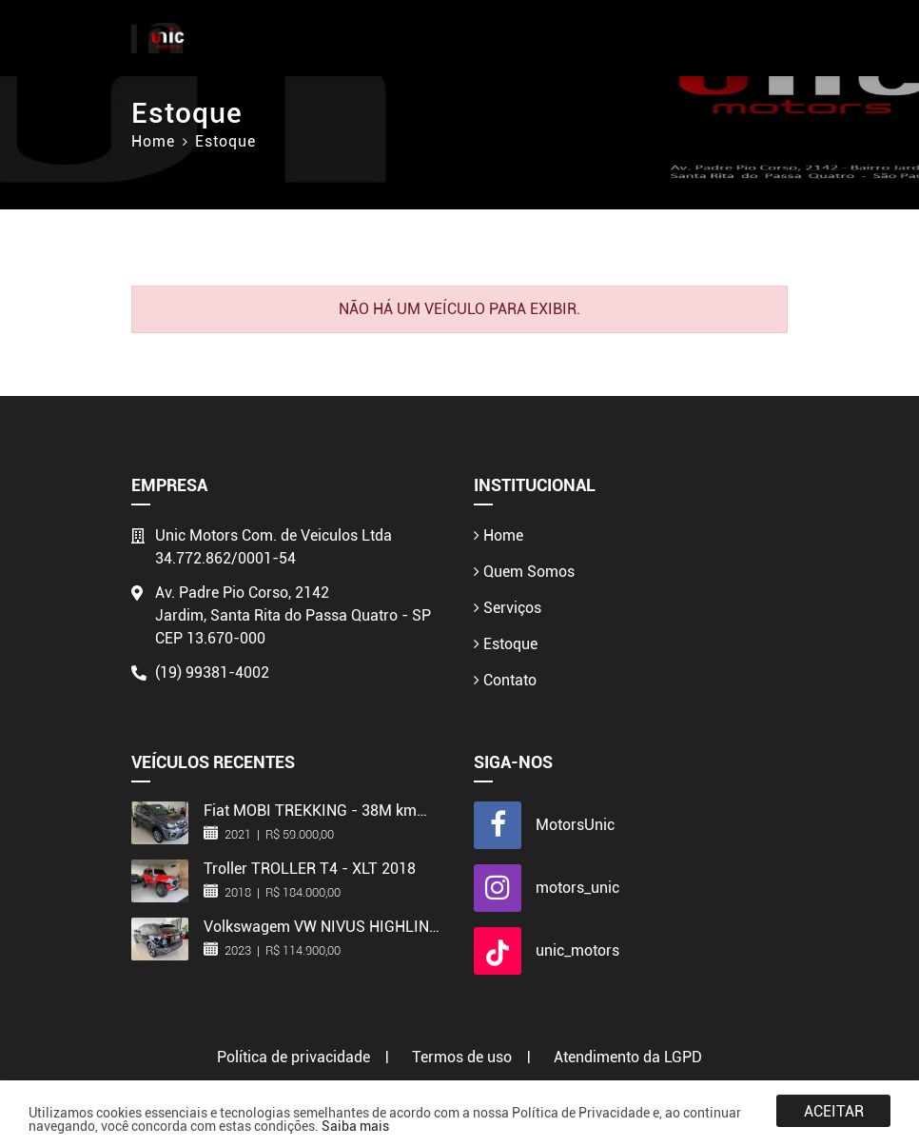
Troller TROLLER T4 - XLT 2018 (310, 868)
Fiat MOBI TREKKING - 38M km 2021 (310, 810)
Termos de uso (462, 1057)
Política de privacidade (293, 1057)
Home (153, 141)
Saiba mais (355, 1126)
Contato (505, 680)
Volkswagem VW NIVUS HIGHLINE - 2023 (321, 926)
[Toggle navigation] (771, 38)
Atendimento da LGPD (628, 1057)
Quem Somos (524, 572)
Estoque (506, 644)
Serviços (507, 608)
